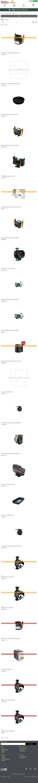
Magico (28, 776)
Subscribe (30, 743)
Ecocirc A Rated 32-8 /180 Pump (7, 607)
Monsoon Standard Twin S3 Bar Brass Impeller (10, 145)
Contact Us (3, 751)
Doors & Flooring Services (5, 759)
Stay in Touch (4, 742)
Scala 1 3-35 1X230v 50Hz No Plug (7, 484)
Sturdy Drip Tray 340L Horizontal (7, 515)
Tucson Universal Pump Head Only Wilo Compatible (10, 422)
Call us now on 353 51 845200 (19, 774)
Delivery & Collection (22, 748)
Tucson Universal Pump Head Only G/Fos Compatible (11, 546)
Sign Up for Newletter (4, 749)
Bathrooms (3, 760)
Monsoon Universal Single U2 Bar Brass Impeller (10, 638)
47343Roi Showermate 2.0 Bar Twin (8, 176)
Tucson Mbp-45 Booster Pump (7, 669)
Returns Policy (22, 749)
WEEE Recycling (22, 751)
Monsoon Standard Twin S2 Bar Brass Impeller (10, 238)
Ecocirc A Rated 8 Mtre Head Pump (8, 700)
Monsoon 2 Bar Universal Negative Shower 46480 (10, 83)
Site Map (3, 756)
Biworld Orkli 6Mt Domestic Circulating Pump (10, 330)
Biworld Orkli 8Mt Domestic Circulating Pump (10, 299)
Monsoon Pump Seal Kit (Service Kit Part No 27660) (11, 207)
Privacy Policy (21, 757)
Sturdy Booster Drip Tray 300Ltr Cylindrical (9, 114)
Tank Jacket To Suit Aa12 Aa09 (7, 392)
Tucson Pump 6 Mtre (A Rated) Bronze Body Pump (10, 453)
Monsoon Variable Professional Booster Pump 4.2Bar (11, 361)
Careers (2, 752)
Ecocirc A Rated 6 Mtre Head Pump (8, 731)
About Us (3, 748)
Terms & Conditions (22, 756)
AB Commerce (35, 776)
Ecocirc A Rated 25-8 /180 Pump (7, 577)
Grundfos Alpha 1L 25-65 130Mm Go (8, 268)
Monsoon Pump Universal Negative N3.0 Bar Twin (10, 53)
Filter (19, 16)
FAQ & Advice (3, 757)
